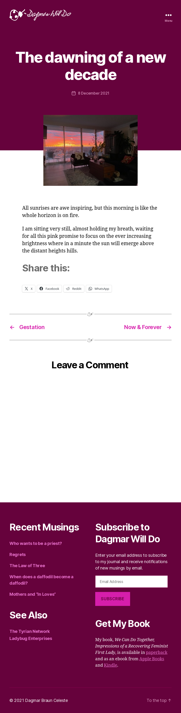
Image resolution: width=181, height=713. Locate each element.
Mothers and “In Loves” (32, 594)
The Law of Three (27, 565)
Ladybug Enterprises (30, 638)
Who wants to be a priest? (35, 543)
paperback (156, 652)
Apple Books (151, 659)
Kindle (110, 665)
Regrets (17, 554)
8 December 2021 (93, 93)
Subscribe (112, 598)
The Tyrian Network (29, 631)
